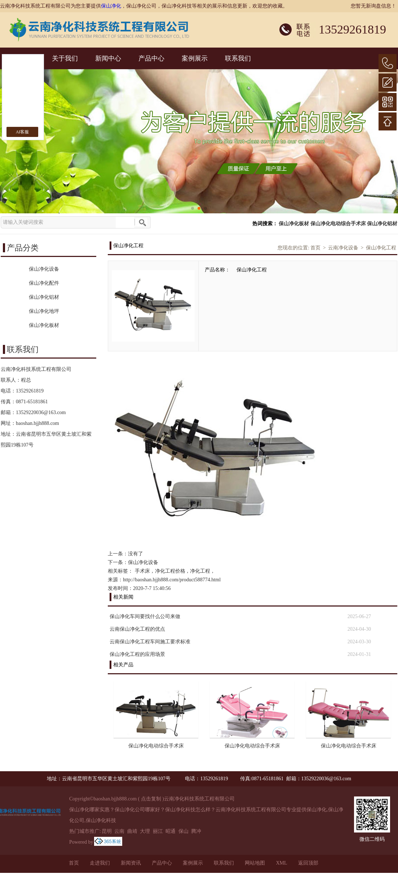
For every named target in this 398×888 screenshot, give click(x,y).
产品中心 (151, 58)
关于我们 (65, 58)
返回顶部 (308, 863)
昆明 (107, 831)
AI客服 (22, 131)
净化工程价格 (170, 571)
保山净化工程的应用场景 (137, 654)
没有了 (135, 553)
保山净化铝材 (382, 223)
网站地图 (255, 863)
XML (281, 863)
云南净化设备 (343, 247)
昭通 (170, 831)
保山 (183, 831)
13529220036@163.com (41, 412)
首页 (315, 247)
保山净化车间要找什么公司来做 (145, 616)
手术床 (142, 571)
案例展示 (195, 58)
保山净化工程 (381, 247)
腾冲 (196, 831)
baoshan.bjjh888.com (37, 423)
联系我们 (238, 58)
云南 (119, 831)
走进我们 (100, 863)
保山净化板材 (294, 223)
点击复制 (151, 799)
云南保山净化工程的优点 (137, 629)
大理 (145, 831)
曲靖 (132, 831)
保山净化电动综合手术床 (338, 223)
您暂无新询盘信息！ (373, 6)
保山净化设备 (143, 562)
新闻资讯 (131, 863)
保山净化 (111, 6)
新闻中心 (108, 58)
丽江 (158, 831)
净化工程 (200, 571)
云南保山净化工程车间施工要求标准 (150, 641)
